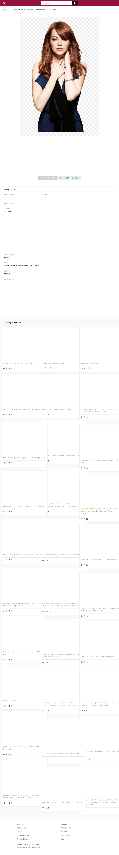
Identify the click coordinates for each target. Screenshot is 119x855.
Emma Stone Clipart (10, 700)
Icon (63, 839)
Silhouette (65, 835)
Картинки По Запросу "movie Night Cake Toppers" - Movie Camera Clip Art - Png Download (18, 797)
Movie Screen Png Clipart (90, 363)
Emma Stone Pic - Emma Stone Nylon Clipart (97, 657)
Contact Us (21, 828)
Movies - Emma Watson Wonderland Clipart (58, 409)
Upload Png (66, 828)
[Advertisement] (59, 157)
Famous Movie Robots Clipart (53, 363)
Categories (66, 824)
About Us (20, 824)
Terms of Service (24, 835)
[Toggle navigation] (115, 3)
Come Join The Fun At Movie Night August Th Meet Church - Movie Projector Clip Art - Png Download (59, 506)
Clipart (64, 831)
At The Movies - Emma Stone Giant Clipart (19, 363)
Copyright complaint (69, 178)
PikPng (6, 10)
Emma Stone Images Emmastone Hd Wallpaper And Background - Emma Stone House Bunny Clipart (57, 705)
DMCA (19, 831)
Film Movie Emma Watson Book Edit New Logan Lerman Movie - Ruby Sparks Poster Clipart (96, 411)
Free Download (47, 178)
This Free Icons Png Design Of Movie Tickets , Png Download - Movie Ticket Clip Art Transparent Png (59, 605)
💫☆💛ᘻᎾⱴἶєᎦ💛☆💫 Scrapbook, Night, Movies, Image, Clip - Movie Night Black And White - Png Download (97, 511)
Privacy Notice (23, 839)
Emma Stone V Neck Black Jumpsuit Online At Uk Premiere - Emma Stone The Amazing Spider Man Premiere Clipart (98, 802)
